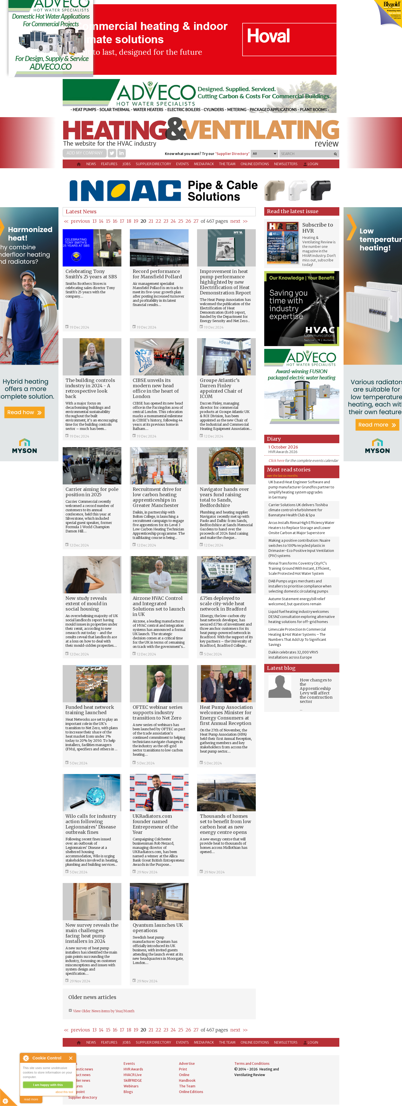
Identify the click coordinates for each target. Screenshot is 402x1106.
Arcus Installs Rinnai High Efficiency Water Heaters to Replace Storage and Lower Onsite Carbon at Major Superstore (301, 528)
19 (136, 221)
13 (94, 221)
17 (122, 221)
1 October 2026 (283, 447)
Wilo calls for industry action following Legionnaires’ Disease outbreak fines (90, 824)
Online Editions (255, 164)
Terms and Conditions (252, 1063)
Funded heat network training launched (89, 709)
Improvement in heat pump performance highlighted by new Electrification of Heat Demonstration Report (225, 282)
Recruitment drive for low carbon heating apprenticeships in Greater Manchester (157, 497)
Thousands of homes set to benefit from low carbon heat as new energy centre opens (225, 824)
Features (109, 164)
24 (173, 221)
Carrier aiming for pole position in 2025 (91, 491)
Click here (276, 460)
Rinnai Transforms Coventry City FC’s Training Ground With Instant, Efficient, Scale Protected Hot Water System (299, 568)
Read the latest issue (292, 211)
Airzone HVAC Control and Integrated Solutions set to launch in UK (159, 606)
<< (66, 221)
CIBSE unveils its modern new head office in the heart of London (156, 388)
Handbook (187, 1080)
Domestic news (80, 1069)
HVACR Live (133, 1075)
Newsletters (286, 164)
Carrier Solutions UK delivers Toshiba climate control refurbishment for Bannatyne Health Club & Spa (298, 510)
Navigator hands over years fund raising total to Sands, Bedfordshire (224, 497)
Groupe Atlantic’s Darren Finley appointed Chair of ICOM (221, 388)
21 (150, 221)
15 (108, 221)
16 (115, 221)
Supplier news (79, 1080)
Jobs (127, 164)
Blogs (128, 1092)
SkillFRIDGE (133, 1080)
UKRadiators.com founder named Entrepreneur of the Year (155, 824)
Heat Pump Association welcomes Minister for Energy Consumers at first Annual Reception (226, 715)
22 (158, 221)
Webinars (131, 1086)
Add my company (85, 153)
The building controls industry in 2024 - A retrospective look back (90, 388)
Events (182, 164)
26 (188, 221)
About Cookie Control (25, 1058)
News (91, 164)
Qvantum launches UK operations (158, 927)
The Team (227, 164)
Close (71, 1058)
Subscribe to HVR (317, 228)
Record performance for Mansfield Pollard (157, 273)
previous (80, 221)
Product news (79, 1075)
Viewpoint (76, 1092)
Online (184, 1075)
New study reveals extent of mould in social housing (86, 603)
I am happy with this (48, 1085)
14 (101, 221)
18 (128, 221)
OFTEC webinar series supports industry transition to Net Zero (158, 712)
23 (165, 221)
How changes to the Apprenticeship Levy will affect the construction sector (316, 690)
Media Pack (204, 164)
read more (31, 1099)
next (235, 221)
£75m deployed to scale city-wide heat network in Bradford (223, 603)
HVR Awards (133, 1069)
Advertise (187, 1063)
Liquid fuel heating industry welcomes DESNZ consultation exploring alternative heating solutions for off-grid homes (301, 616)
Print (183, 1069)
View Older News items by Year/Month (103, 1011)
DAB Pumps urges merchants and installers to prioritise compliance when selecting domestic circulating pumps (299, 586)
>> (245, 221)
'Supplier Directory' (232, 154)
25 (180, 221)
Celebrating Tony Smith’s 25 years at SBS (91, 273)
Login (310, 164)
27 (195, 221)
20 (143, 221)
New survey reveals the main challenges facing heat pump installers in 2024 (91, 933)
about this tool (64, 1092)
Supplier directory (153, 164)
